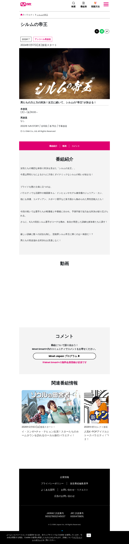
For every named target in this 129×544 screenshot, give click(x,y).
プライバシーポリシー (52, 483)
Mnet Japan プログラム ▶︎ (64, 356)
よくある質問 (48, 489)
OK (89, 535)
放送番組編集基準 (79, 483)
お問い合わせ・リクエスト (74, 489)
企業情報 (64, 477)
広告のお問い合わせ (64, 496)
